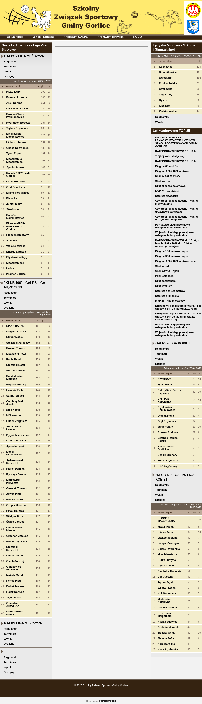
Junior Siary (14, 203)
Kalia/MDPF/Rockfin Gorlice (18, 174)
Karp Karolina (166, 643)
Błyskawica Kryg (16, 257)
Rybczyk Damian (16, 474)
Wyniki (8, 71)
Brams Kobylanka (17, 192)
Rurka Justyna (167, 560)
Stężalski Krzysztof (12, 548)
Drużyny (9, 76)
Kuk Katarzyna (167, 593)
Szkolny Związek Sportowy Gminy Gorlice (61, 16)
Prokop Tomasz (16, 348)
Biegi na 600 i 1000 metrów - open (176, 261)
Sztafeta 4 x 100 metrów (170, 290)
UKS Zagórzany (167, 466)
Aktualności (15, 36)
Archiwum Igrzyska (111, 36)
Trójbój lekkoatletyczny (169, 156)
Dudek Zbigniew (16, 421)
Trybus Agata (166, 582)
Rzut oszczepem (165, 280)
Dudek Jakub (14, 555)
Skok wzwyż (162, 181)
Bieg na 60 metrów (166, 166)
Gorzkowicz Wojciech (13, 568)
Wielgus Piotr (14, 516)
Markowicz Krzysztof (13, 481)
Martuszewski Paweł (15, 613)
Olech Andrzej (15, 561)
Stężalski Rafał (15, 364)
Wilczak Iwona (166, 587)
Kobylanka (165, 66)
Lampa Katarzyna (168, 543)
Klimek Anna (165, 532)
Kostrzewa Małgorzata (164, 615)
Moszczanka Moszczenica (14, 160)
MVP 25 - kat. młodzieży (170, 300)
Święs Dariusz (15, 521)
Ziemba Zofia (166, 638)
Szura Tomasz (15, 395)
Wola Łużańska (15, 245)
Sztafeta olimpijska (167, 295)
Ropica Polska (168, 83)
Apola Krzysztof (16, 446)
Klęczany (164, 105)
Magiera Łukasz (16, 331)
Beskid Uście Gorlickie (166, 448)
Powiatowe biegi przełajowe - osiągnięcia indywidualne (173, 226)
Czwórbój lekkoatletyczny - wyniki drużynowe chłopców (176, 218)
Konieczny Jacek (17, 541)
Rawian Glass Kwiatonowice (15, 115)
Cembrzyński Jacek (14, 403)
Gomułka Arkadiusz (12, 605)
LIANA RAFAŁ (15, 325)
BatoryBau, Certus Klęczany (169, 391)
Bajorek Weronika (169, 548)
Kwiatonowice (168, 111)
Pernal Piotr (13, 580)
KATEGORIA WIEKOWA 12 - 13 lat (176, 161)
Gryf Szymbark (15, 187)
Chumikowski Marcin (14, 529)
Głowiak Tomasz (16, 488)
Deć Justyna (165, 576)
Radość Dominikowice (15, 216)
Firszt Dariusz (15, 510)
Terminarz (10, 66)
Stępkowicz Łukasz (13, 428)
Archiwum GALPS (76, 36)
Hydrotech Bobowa (18, 122)
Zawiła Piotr (13, 493)
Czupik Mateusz (16, 505)
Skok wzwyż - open (167, 271)
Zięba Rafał (13, 597)
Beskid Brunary (167, 455)
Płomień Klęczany (17, 234)
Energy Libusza (16, 251)
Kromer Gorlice (16, 273)
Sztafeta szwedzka (166, 195)
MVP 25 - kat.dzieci (167, 191)
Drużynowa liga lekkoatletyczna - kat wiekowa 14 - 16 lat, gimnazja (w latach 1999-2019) (178, 316)
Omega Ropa (166, 415)
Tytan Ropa (13, 153)
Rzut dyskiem (163, 285)
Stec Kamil (13, 409)
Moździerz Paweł (16, 353)
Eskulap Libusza (16, 97)
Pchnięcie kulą (164, 275)
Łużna (10, 268)
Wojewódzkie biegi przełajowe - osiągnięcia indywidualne (174, 234)
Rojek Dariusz (15, 591)
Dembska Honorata (169, 571)
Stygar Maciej (14, 336)
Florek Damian (15, 468)
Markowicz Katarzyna (164, 600)
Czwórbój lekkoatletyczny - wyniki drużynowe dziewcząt (176, 210)
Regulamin (10, 61)
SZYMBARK (165, 379)
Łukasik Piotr (14, 390)
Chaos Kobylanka (17, 147)
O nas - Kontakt (43, 36)
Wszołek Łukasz (16, 370)
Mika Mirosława (167, 554)
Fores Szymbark (168, 460)
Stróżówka (12, 209)
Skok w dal (162, 266)
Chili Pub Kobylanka (164, 400)
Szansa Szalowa (168, 432)
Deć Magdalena (167, 607)
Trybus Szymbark (17, 128)
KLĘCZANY (13, 91)
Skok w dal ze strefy (167, 175)
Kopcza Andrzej (16, 384)
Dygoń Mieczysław (18, 435)
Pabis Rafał (13, 359)
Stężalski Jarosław (18, 342)
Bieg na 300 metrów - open (172, 256)
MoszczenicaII (15, 262)
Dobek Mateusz (16, 586)
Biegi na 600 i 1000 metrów (172, 171)
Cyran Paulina (166, 565)
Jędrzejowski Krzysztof (14, 462)
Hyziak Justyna (167, 621)
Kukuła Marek (15, 575)
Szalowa (11, 240)
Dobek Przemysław (13, 453)
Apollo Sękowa (15, 167)
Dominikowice (168, 72)
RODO (137, 36)
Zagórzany (165, 94)
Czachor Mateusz (17, 536)
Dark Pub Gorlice (17, 108)
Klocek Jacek (14, 499)
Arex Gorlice (14, 102)
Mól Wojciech (14, 415)
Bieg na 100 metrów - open (172, 251)
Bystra (163, 100)
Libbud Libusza (16, 142)
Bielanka (11, 198)
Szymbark (165, 77)
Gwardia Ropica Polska (167, 439)
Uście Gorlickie (15, 181)
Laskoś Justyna (167, 537)
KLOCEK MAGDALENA (166, 519)
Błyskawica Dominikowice (15, 135)
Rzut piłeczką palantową (170, 185)
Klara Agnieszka (168, 649)
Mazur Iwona (165, 526)
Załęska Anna (166, 632)
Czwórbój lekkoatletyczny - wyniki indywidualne (176, 202)
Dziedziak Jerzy (16, 440)
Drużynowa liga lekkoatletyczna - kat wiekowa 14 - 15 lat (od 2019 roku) (178, 307)
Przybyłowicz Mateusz (14, 377)
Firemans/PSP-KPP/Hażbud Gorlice (15, 226)
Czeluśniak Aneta (168, 627)
